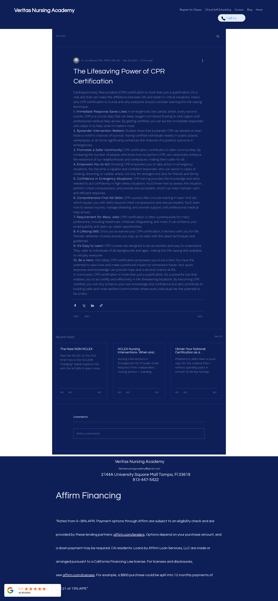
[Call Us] (231, 18)
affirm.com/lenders (128, 534)
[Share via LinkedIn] (92, 305)
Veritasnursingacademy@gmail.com (139, 468)
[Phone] (223, 18)
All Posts (60, 35)
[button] (217, 36)
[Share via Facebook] (75, 305)
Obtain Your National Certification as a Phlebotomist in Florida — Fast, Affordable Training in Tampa (194, 350)
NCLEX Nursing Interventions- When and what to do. (136, 350)
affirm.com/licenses (79, 575)
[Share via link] (101, 305)
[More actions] (202, 60)
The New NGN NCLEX (76, 349)
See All (218, 336)
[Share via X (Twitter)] (83, 305)
